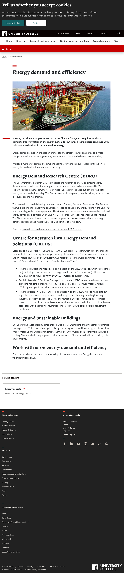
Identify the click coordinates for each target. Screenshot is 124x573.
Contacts (5, 547)
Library (5, 526)
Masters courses (8, 425)
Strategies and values (10, 478)
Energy (7, 48)
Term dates (6, 518)
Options (36, 22)
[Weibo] (93, 444)
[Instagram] (86, 444)
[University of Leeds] (107, 568)
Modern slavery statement (35, 569)
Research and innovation (43, 41)
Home (9, 41)
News (4, 491)
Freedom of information (12, 569)
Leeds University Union (11, 552)
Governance (7, 469)
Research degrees (9, 430)
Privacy (30, 566)
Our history (6, 461)
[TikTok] (100, 444)
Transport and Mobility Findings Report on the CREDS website (59, 268)
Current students (64, 33)
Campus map (7, 457)
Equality (5, 482)
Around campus (101, 41)
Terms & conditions (57, 566)
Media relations (8, 535)
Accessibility (41, 566)
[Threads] (107, 444)
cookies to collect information (25, 12)
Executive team (8, 486)
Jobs (4, 513)
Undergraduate (8, 421)
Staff (79, 33)
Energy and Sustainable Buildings (33, 324)
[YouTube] (79, 444)
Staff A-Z (5, 543)
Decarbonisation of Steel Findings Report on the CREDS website (60, 291)
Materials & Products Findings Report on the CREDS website (58, 280)
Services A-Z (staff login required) (16, 522)
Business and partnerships (74, 41)
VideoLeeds (6, 539)
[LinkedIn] (72, 444)
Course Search (8, 438)
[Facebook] (65, 444)
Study (21, 41)
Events (4, 495)
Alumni (105, 33)
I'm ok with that (13, 22)
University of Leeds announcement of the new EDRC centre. (52, 229)
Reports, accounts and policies (14, 474)
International (7, 434)
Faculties (92, 33)
